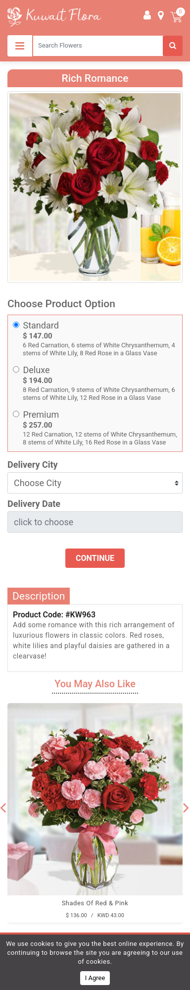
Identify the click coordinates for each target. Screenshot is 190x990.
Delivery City (32, 464)
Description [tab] (38, 596)
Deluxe (36, 370)
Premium (41, 414)
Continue (95, 558)
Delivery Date (33, 503)
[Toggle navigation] (19, 45)
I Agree (95, 978)
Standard (41, 325)
